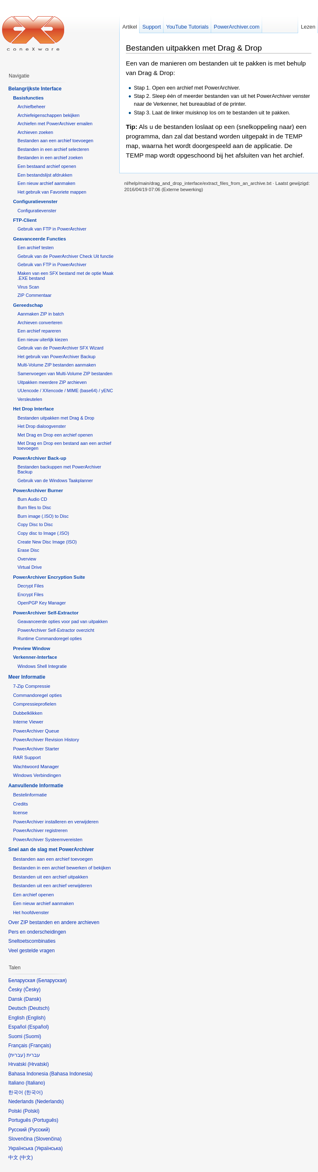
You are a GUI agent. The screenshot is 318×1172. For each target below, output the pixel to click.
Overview (26, 558)
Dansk (32, 999)
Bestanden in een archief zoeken (50, 157)
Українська (48, 1148)
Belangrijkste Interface (35, 89)
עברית (17, 1055)
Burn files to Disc (34, 507)
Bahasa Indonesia (71, 1074)
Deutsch (38, 1008)
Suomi (32, 1036)
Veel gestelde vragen (31, 951)
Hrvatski (38, 1064)
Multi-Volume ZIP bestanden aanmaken (56, 364)
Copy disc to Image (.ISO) (43, 533)
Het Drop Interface (33, 408)
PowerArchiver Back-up (39, 458)
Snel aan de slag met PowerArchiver (51, 849)
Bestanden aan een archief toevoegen (55, 140)
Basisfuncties (28, 97)
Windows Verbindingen (37, 775)
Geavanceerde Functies (39, 238)
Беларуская (51, 980)
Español (38, 1027)
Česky (32, 989)
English (36, 1018)
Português (45, 1120)
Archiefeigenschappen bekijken (48, 115)
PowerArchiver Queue (36, 730)
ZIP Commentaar (34, 295)
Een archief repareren (39, 330)
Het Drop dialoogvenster (41, 426)
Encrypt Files (30, 594)
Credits (20, 803)
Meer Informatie (26, 677)
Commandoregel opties (37, 695)
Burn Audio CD (32, 499)
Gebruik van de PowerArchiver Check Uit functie (65, 256)
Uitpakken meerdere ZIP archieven (52, 382)
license (20, 812)
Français (39, 1045)
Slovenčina (48, 1139)
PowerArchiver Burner (38, 490)
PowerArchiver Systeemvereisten (47, 839)
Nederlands (49, 1101)
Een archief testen (35, 247)
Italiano (35, 1083)
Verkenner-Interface (35, 657)
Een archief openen (33, 894)
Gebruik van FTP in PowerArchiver (52, 228)
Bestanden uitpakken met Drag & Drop (194, 48)
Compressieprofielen (34, 703)
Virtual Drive (29, 567)
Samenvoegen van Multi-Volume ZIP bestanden (64, 373)
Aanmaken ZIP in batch (40, 313)
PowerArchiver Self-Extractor (45, 612)
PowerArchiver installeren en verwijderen (55, 821)
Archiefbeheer (31, 106)
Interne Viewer (28, 721)
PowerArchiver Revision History (46, 739)
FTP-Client (24, 220)
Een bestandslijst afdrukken (44, 174)
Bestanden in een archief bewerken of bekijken (62, 867)
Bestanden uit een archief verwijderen (52, 885)
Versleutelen (29, 399)
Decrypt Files (30, 585)
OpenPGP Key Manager (41, 602)
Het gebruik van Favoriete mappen (51, 191)
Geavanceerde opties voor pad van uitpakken (62, 621)
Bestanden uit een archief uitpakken (50, 876)
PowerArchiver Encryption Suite (49, 577)
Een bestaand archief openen (46, 166)
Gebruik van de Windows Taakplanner (55, 480)
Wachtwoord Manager (36, 766)
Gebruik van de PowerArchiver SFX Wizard (60, 347)
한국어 (33, 1092)
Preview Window (31, 648)
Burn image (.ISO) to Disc (42, 516)
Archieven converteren (39, 322)
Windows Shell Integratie (42, 666)
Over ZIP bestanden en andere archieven (53, 922)
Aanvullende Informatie (35, 786)
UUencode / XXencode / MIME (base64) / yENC (65, 390)
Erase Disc (28, 550)
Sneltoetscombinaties (31, 941)
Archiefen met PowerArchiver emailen (54, 123)
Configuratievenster (35, 201)
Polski (31, 1111)
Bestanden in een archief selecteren (53, 149)
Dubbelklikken (27, 713)
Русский (39, 1130)
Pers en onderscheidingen (37, 932)
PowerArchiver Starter (36, 748)
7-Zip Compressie (31, 686)
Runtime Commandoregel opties (49, 638)
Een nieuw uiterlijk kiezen (42, 339)
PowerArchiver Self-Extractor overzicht (55, 630)
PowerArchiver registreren (40, 830)
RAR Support (27, 757)
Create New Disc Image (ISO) (47, 541)
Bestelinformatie (30, 794)
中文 (26, 1157)
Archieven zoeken (35, 132)
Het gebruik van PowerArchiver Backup (56, 356)
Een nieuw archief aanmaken (46, 183)
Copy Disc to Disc (35, 524)
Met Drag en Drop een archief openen (55, 434)
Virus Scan (28, 286)
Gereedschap (28, 305)
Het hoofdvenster (31, 912)
